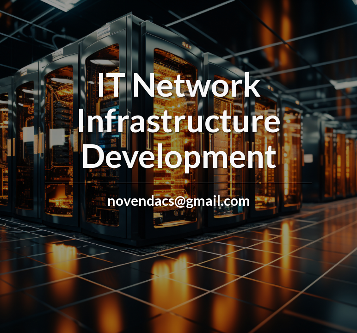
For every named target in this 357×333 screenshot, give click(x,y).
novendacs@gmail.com (178, 200)
